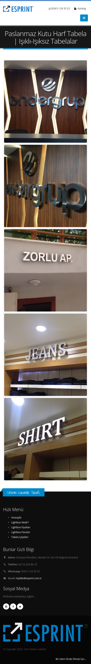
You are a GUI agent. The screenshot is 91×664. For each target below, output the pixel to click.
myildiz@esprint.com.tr (29, 578)
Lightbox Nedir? (20, 522)
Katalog (80, 8)
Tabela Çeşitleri (19, 537)
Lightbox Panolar (20, 532)
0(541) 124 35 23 (59, 8)
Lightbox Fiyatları (20, 527)
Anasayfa (16, 517)
